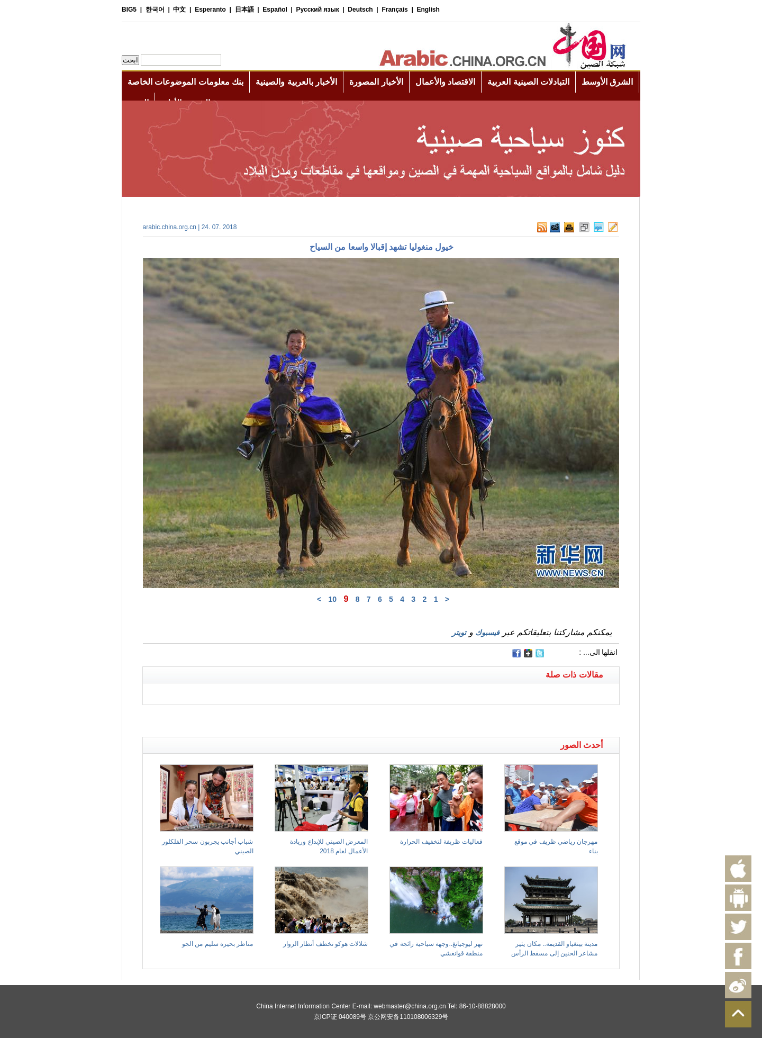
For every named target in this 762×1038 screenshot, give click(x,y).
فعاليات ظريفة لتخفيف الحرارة (441, 841)
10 (332, 599)
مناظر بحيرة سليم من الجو (217, 943)
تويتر (459, 632)
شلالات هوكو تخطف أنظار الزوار (325, 943)
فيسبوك (487, 632)
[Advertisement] (262, 718)
